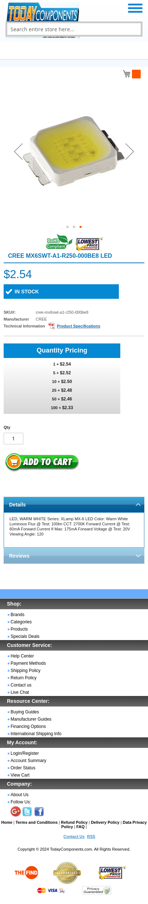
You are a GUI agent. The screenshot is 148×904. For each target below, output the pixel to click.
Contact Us (74, 836)
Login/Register (25, 753)
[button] (18, 151)
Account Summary (28, 760)
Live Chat (20, 692)
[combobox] (74, 29)
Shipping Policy (25, 670)
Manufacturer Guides (31, 719)
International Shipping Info (36, 733)
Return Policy (23, 677)
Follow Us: (21, 802)
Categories (21, 621)
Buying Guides (25, 711)
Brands (17, 614)
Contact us (21, 685)
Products (19, 629)
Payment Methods (28, 663)
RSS (91, 836)
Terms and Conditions (37, 822)
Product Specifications (78, 326)
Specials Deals (25, 636)
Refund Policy (74, 822)
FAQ (80, 826)
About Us (19, 794)
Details (17, 505)
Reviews (19, 556)
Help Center (22, 656)
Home (6, 822)
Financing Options (28, 726)
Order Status (23, 767)
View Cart (20, 775)
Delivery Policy (105, 822)
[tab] (74, 504)
